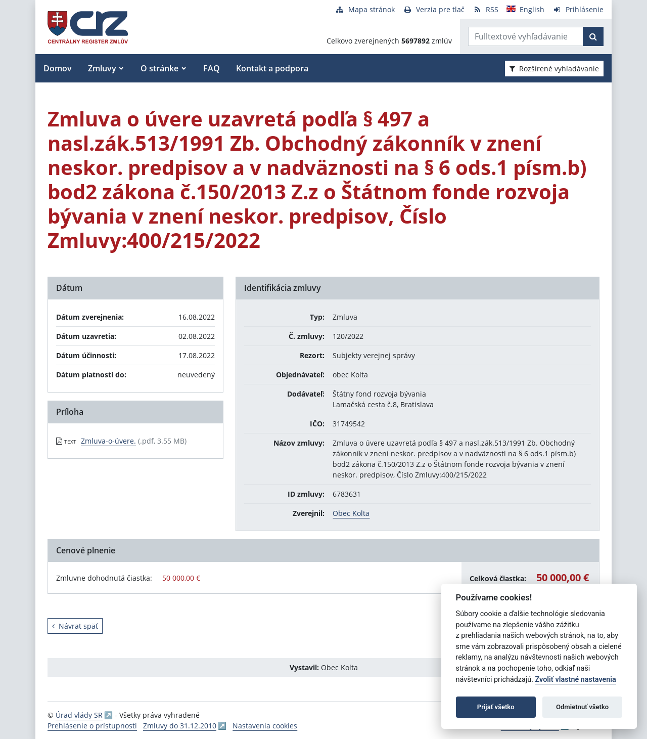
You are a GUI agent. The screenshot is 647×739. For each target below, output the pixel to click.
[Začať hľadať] (593, 36)
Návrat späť (75, 626)
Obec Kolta (351, 513)
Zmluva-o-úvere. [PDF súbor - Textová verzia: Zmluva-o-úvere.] (108, 441)
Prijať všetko (496, 707)
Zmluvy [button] (102, 68)
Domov (57, 68)
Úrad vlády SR (79, 715)
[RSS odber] (485, 9)
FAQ (211, 68)
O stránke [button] (159, 68)
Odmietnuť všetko (582, 707)
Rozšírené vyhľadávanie (554, 68)
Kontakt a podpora (272, 68)
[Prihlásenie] (578, 9)
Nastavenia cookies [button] (265, 725)
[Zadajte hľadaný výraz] (525, 36)
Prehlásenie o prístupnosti (92, 725)
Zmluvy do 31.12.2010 (179, 725)
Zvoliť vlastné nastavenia (575, 679)
